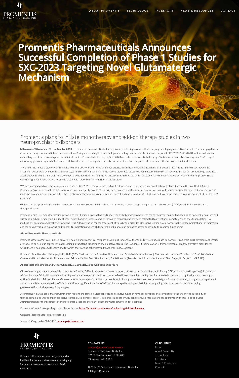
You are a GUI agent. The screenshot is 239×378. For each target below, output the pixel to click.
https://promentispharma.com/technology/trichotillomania (111, 308)
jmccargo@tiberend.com (71, 321)
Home (158, 347)
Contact (159, 367)
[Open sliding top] (235, 3)
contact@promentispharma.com (105, 347)
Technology (161, 355)
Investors (160, 359)
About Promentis (164, 351)
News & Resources (165, 363)
